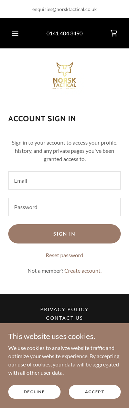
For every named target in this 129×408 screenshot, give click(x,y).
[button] (15, 33)
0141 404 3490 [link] (64, 33)
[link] (114, 33)
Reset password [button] (64, 255)
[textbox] (64, 180)
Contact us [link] (64, 318)
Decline (34, 391)
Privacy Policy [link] (64, 309)
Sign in (64, 234)
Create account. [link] (82, 270)
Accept (95, 391)
